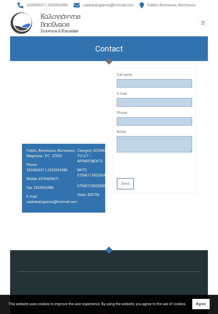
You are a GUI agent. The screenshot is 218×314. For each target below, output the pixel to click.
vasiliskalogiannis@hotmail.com (108, 5)
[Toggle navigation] (203, 25)
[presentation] (155, 169)
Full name (124, 78)
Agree (201, 304)
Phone (122, 116)
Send (125, 187)
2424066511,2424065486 (47, 5)
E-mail (122, 97)
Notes (121, 135)
